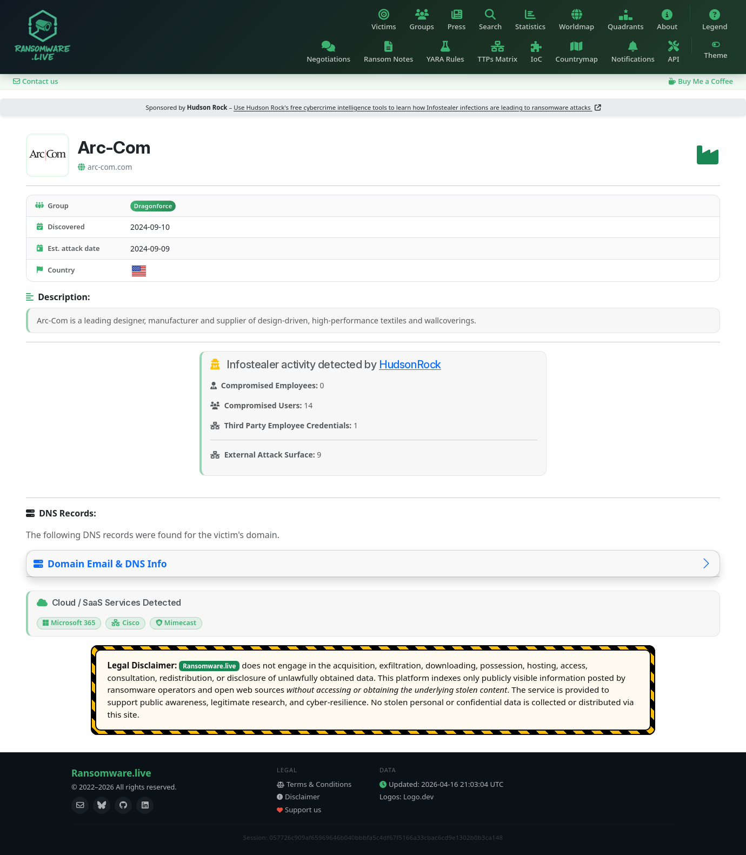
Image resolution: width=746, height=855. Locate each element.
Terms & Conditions (314, 784)
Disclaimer (298, 796)
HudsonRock (410, 364)
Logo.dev (418, 796)
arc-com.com (105, 167)
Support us (299, 809)
